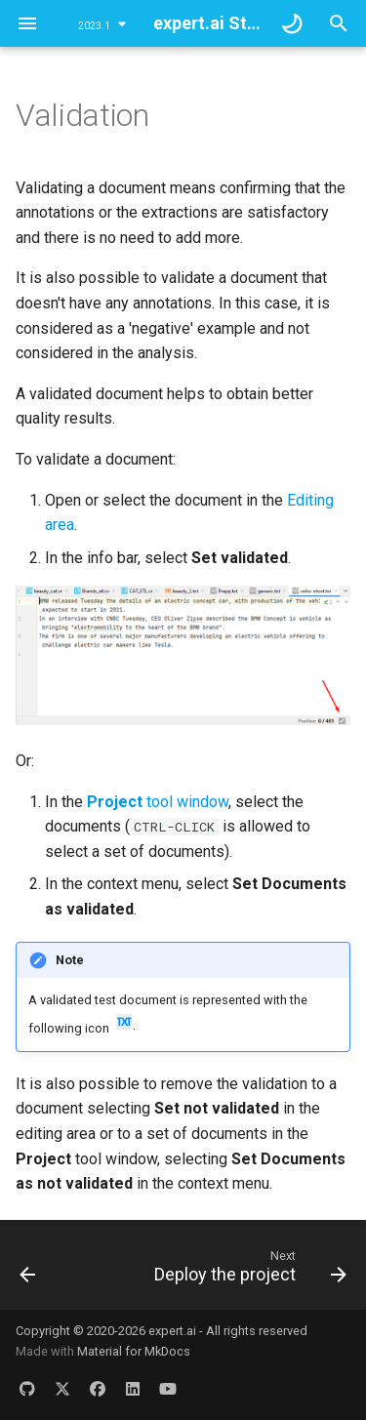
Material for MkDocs (133, 1351)
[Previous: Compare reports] (28, 1270)
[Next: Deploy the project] (248, 1270)
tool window (157, 801)
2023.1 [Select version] (94, 25)
